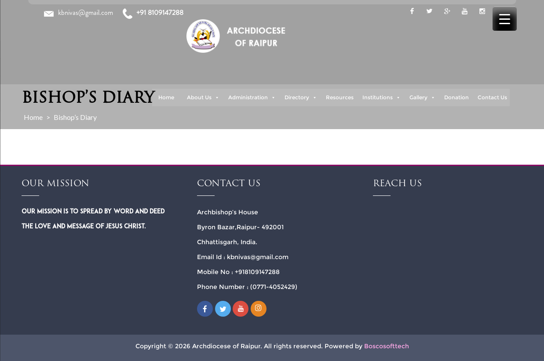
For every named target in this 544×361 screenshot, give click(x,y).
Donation (456, 97)
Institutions (381, 97)
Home (166, 97)
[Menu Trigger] (505, 19)
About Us (203, 97)
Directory (301, 97)
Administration (252, 97)
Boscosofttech (386, 346)
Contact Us (492, 97)
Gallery (422, 97)
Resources (340, 97)
